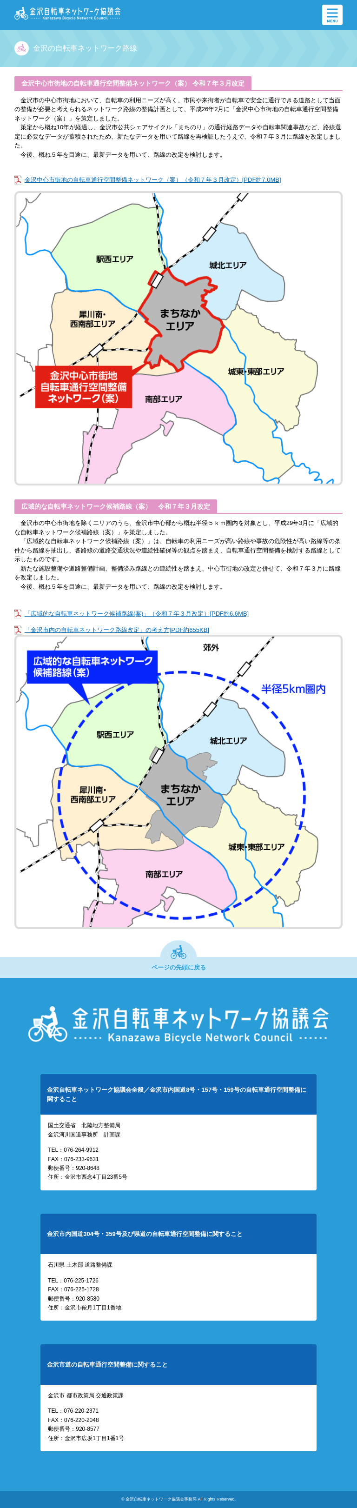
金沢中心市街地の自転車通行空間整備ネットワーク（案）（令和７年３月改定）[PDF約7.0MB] (153, 179)
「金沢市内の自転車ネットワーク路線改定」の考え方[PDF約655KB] (117, 629)
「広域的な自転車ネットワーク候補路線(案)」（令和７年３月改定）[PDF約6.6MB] (137, 613)
